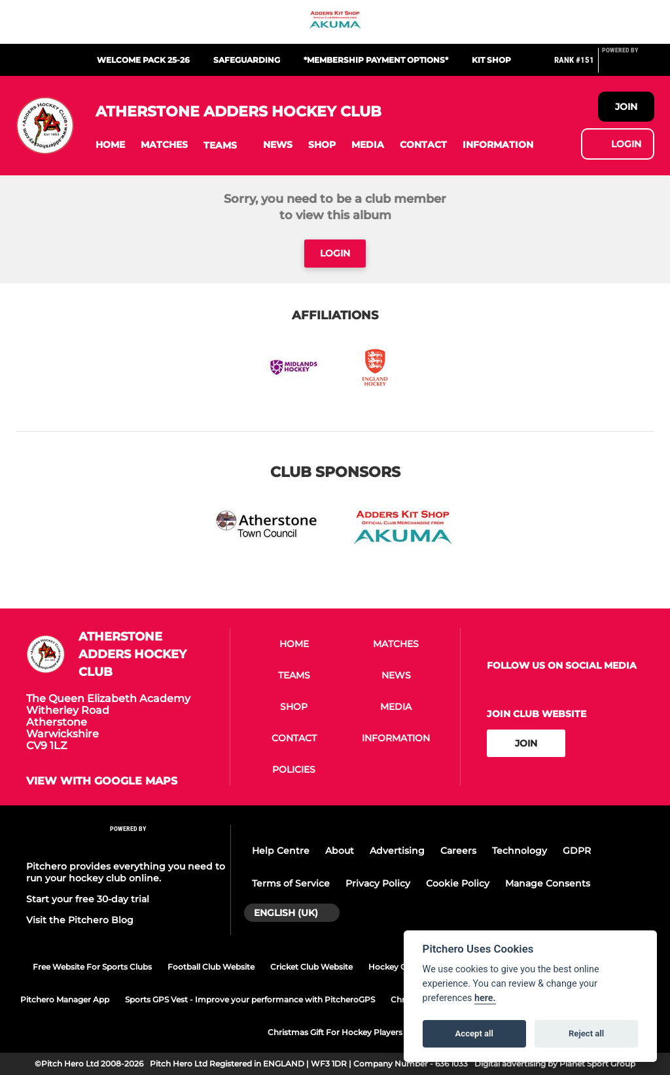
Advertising (397, 850)
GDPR (577, 850)
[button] (110, 145)
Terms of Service (291, 883)
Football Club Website (211, 967)
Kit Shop (491, 60)
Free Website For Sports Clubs (92, 967)
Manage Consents (547, 883)
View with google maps (101, 781)
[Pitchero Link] (628, 65)
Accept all (474, 1033)
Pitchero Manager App (64, 999)
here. (485, 998)
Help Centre (280, 850)
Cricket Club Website (311, 967)
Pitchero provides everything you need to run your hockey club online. (125, 872)
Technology (519, 850)
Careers (458, 850)
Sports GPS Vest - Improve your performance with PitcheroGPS (250, 999)
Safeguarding (246, 60)
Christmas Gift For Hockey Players (335, 1032)
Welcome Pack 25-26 (143, 60)
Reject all (586, 1033)
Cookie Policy (457, 883)
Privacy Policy (377, 883)
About (339, 850)
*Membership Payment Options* (376, 60)
